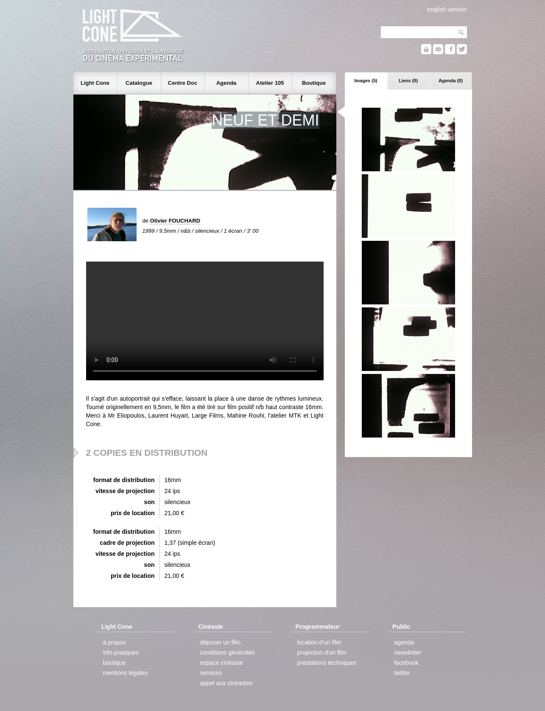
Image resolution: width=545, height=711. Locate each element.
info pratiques (121, 652)
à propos (114, 642)
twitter (402, 672)
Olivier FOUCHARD (175, 220)
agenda (404, 642)
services (211, 672)
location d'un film (319, 642)
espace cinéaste (221, 662)
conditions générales (227, 652)
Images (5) (365, 80)
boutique (114, 662)
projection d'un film (321, 652)
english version (447, 9)
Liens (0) (408, 80)
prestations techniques (326, 662)
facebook (406, 662)
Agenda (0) (451, 80)
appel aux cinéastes (226, 683)
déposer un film (220, 642)
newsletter (407, 652)
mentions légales (125, 672)
